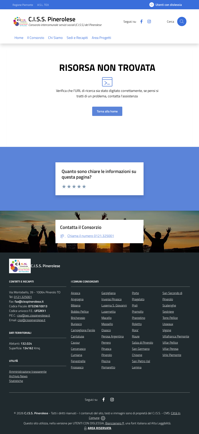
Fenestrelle (78, 361)
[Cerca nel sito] (181, 21)
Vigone (166, 330)
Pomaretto (108, 367)
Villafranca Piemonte (175, 336)
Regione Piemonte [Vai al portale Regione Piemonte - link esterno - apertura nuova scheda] (23, 5)
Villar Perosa (170, 348)
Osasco (106, 330)
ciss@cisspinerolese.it (31, 320)
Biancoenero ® (114, 423)
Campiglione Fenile (83, 330)
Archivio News (18, 376)
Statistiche (16, 380)
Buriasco (76, 324)
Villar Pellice (170, 342)
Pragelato (138, 299)
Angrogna (77, 299)
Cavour (75, 342)
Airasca (75, 293)
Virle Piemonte (171, 355)
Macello (106, 317)
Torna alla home (107, 111)
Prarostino (138, 317)
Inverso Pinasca (111, 299)
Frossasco (77, 367)
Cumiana (76, 355)
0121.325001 (23, 296)
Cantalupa (77, 336)
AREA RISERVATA (97, 428)
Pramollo (137, 311)
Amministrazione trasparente (28, 371)
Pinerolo (106, 355)
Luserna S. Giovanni (114, 305)
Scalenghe (169, 305)
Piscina (105, 361)
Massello (107, 324)
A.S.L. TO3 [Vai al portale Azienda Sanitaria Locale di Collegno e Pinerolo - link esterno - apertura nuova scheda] (43, 5)
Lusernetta (108, 311)
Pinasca (106, 348)
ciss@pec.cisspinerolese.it (33, 315)
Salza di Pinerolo (142, 342)
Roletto (137, 324)
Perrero (106, 342)
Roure (135, 336)
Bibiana (75, 305)
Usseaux (167, 324)
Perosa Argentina (112, 336)
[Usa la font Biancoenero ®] (165, 4)
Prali (135, 305)
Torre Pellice (170, 317)
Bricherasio (78, 317)
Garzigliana (108, 293)
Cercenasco (78, 348)
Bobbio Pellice (80, 311)
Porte (135, 293)
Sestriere (168, 311)
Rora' (135, 330)
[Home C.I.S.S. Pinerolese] (59, 21)
